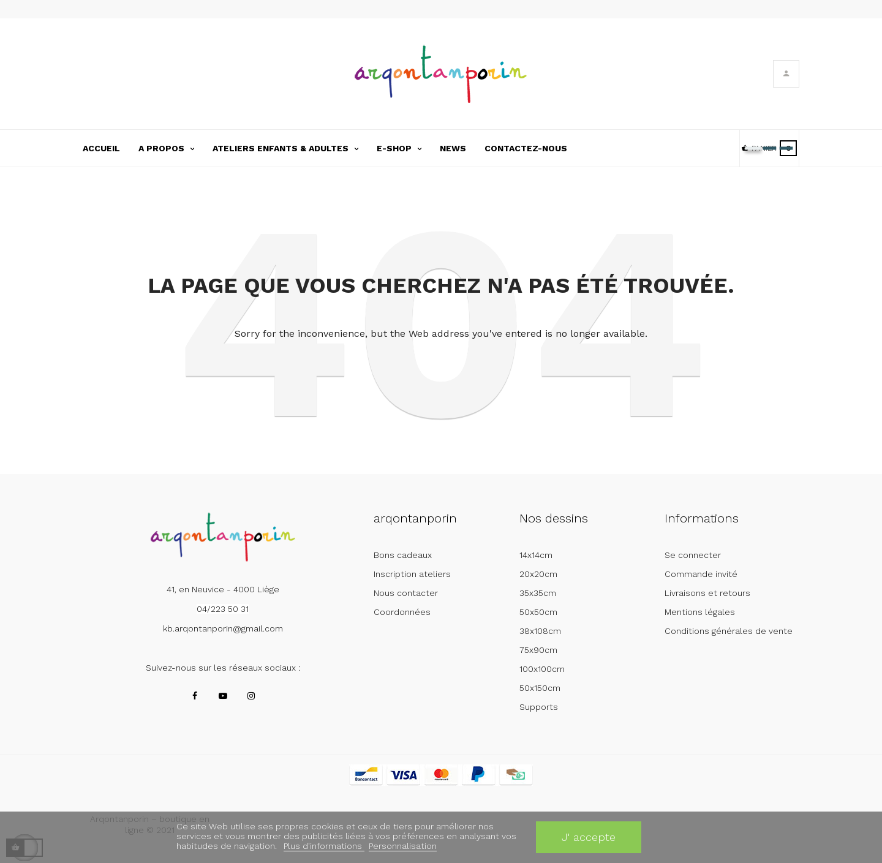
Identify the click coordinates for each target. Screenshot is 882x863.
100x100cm (542, 669)
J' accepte (589, 837)
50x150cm (539, 688)
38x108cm (540, 631)
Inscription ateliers (412, 574)
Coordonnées (402, 612)
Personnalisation (403, 846)
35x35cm (537, 593)
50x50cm (538, 612)
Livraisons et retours (707, 593)
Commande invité (701, 574)
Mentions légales (700, 612)
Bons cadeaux (403, 555)
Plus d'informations (324, 846)
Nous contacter (406, 593)
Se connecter (693, 555)
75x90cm (538, 650)
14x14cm (535, 555)
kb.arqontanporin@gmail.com (223, 628)
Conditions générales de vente (729, 631)
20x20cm (538, 574)
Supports (538, 707)
